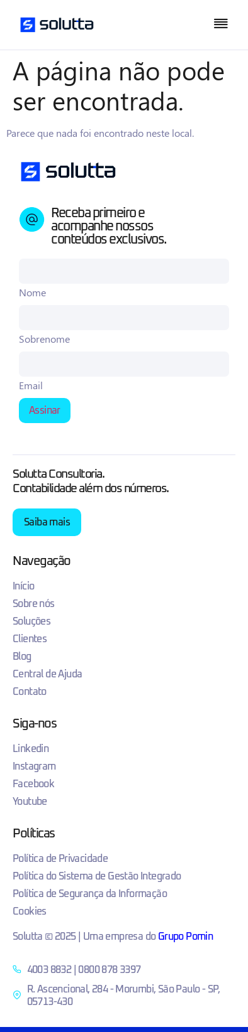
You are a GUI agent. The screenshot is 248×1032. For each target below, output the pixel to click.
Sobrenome (44, 339)
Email (31, 385)
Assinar (44, 411)
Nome (32, 293)
